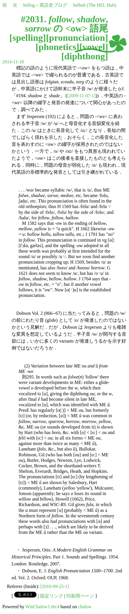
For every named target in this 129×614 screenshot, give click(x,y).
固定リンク (51, 595)
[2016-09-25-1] (55, 586)
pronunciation (77, 37)
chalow (84, 606)
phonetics (57, 47)
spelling (27, 37)
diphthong (84, 56)
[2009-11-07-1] (81, 95)
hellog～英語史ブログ (45, 5)
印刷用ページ (80, 595)
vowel (93, 47)
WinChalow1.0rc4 (42, 606)
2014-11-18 (13, 61)
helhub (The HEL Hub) (94, 5)
